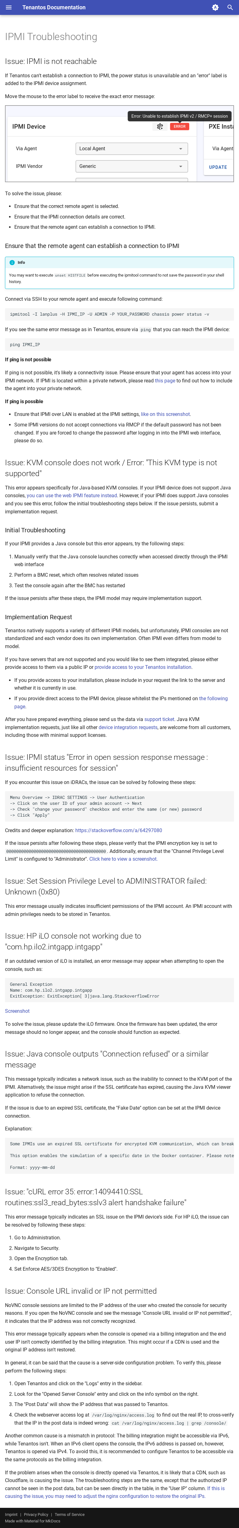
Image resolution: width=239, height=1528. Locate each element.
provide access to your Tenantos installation (143, 667)
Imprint (11, 1514)
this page (165, 381)
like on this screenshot (165, 414)
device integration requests (128, 727)
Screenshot (17, 1011)
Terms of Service (70, 1514)
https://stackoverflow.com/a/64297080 (118, 830)
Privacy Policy (36, 1514)
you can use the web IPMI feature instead (72, 495)
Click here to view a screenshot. (123, 859)
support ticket (159, 719)
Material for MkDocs (42, 1521)
